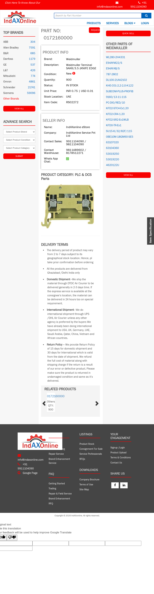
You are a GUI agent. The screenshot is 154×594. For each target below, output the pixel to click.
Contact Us (116, 462)
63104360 (112, 148)
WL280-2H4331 (115, 57)
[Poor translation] (12, 538)
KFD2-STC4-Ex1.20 (117, 108)
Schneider (9, 87)
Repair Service (56, 454)
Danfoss (8, 59)
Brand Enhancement (59, 498)
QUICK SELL (128, 33)
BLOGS (129, 23)
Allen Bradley (11, 47)
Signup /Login (117, 447)
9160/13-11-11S (116, 97)
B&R (5, 53)
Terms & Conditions (120, 457)
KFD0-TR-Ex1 (113, 125)
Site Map (84, 489)
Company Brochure (89, 479)
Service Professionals (90, 454)
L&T (5, 70)
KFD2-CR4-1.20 (115, 114)
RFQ (51, 503)
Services (112, 23)
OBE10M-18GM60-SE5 (119, 136)
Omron (7, 81)
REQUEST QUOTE (95, 30)
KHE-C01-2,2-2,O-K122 (119, 85)
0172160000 (55, 396)
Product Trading (57, 449)
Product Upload (118, 452)
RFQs (82, 459)
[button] (48, 402)
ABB (5, 42)
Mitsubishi (9, 76)
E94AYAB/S (113, 68)
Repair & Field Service (60, 493)
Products (94, 23)
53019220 (112, 159)
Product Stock (86, 444)
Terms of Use (86, 484)
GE (5, 64)
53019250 (112, 154)
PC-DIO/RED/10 (115, 102)
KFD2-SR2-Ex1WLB (117, 119)
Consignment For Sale (91, 449)
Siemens (8, 93)
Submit (19, 156)
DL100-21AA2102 (116, 80)
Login (145, 23)
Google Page (28, 473)
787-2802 (112, 74)
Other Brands (11, 98)
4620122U (112, 165)
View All (19, 108)
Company (53, 444)
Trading (52, 488)
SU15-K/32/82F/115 (119, 131)
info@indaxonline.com (110, 6)
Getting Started (57, 483)
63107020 (112, 142)
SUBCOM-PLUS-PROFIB (119, 91)
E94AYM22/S (114, 63)
